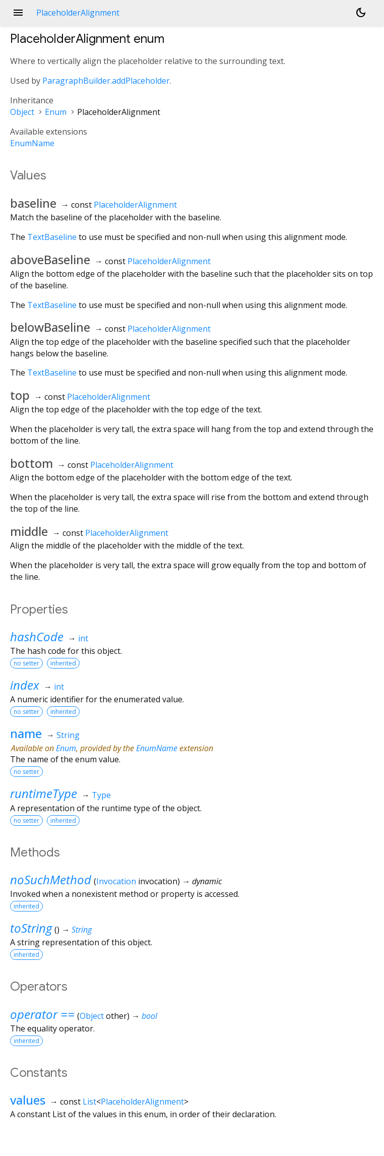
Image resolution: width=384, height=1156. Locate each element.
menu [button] (18, 13)
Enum (56, 111)
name (26, 733)
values (27, 1099)
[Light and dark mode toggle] (361, 13)
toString (31, 928)
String (68, 735)
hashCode (36, 636)
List (89, 1101)
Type (101, 795)
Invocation (116, 881)
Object (22, 111)
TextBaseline (52, 236)
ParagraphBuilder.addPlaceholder (106, 80)
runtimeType (43, 793)
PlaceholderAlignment (135, 204)
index (24, 685)
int (83, 638)
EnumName (32, 143)
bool (149, 1015)
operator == (42, 1014)
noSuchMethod (50, 879)
